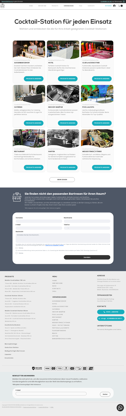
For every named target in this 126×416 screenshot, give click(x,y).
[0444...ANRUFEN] (110, 312)
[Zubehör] (24, 354)
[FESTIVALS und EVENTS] (71, 328)
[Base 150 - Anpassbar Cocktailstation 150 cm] (24, 291)
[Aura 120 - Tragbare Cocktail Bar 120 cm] (24, 301)
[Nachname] (86, 221)
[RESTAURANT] (71, 317)
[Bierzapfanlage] (24, 344)
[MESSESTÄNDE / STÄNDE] (71, 322)
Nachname (68, 218)
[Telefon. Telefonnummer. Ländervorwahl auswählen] (67, 228)
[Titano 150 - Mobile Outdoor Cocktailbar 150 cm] (24, 283)
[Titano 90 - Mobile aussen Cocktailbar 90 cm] (24, 313)
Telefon (67, 225)
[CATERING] (71, 309)
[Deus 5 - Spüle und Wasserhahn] (24, 328)
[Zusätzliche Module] (24, 325)
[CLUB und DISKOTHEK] (71, 306)
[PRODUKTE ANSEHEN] (33, 78)
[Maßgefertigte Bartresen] (24, 351)
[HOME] (70, 280)
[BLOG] (70, 286)
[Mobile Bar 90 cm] (24, 321)
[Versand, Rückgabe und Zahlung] (110, 329)
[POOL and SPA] (71, 314)
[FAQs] (70, 291)
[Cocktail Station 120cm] (24, 296)
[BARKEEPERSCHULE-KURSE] (71, 339)
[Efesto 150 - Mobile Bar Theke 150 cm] (24, 289)
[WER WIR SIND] (70, 283)
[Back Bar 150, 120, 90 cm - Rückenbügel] (24, 333)
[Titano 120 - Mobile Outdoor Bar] (24, 298)
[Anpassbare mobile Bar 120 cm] (24, 306)
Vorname (19, 218)
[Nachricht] (63, 238)
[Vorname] (38, 221)
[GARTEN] (71, 320)
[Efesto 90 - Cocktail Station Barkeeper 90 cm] (24, 318)
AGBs (52, 407)
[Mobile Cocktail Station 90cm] (24, 311)
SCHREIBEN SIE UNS (106, 1)
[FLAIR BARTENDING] (71, 331)
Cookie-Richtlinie (43, 407)
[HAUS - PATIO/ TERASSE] (71, 325)
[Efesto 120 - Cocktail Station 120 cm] (24, 304)
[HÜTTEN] (71, 336)
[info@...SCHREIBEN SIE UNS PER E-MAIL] (110, 318)
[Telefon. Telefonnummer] (89, 228)
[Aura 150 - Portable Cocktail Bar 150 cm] (24, 286)
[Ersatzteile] (24, 358)
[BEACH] (71, 333)
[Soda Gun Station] (24, 347)
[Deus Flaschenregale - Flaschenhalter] (24, 338)
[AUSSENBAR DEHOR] (71, 301)
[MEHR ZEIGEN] (62, 179)
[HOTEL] (71, 304)
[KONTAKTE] (70, 289)
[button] (55, 6)
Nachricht (19, 232)
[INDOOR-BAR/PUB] (71, 312)
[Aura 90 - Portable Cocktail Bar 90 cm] (24, 316)
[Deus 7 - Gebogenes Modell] (24, 330)
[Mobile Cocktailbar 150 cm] (24, 280)
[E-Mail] (38, 228)
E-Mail (18, 225)
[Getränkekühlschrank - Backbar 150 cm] (24, 336)
